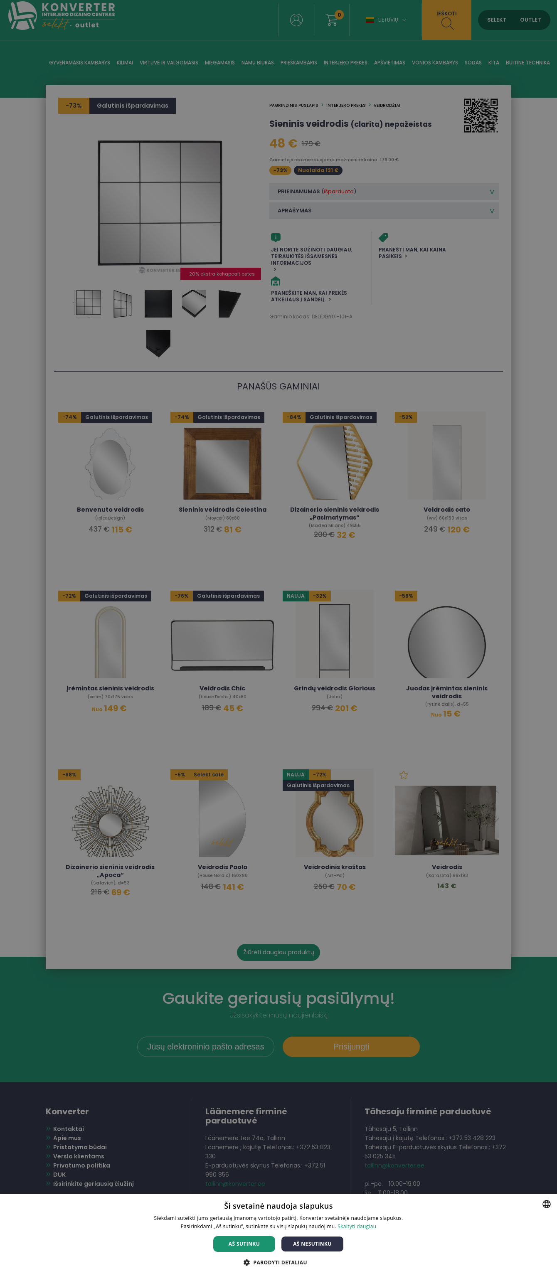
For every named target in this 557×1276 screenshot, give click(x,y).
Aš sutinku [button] (244, 1243)
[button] (278, 1262)
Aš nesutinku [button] (312, 1243)
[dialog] (278, 638)
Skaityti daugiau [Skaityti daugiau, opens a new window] (357, 1226)
